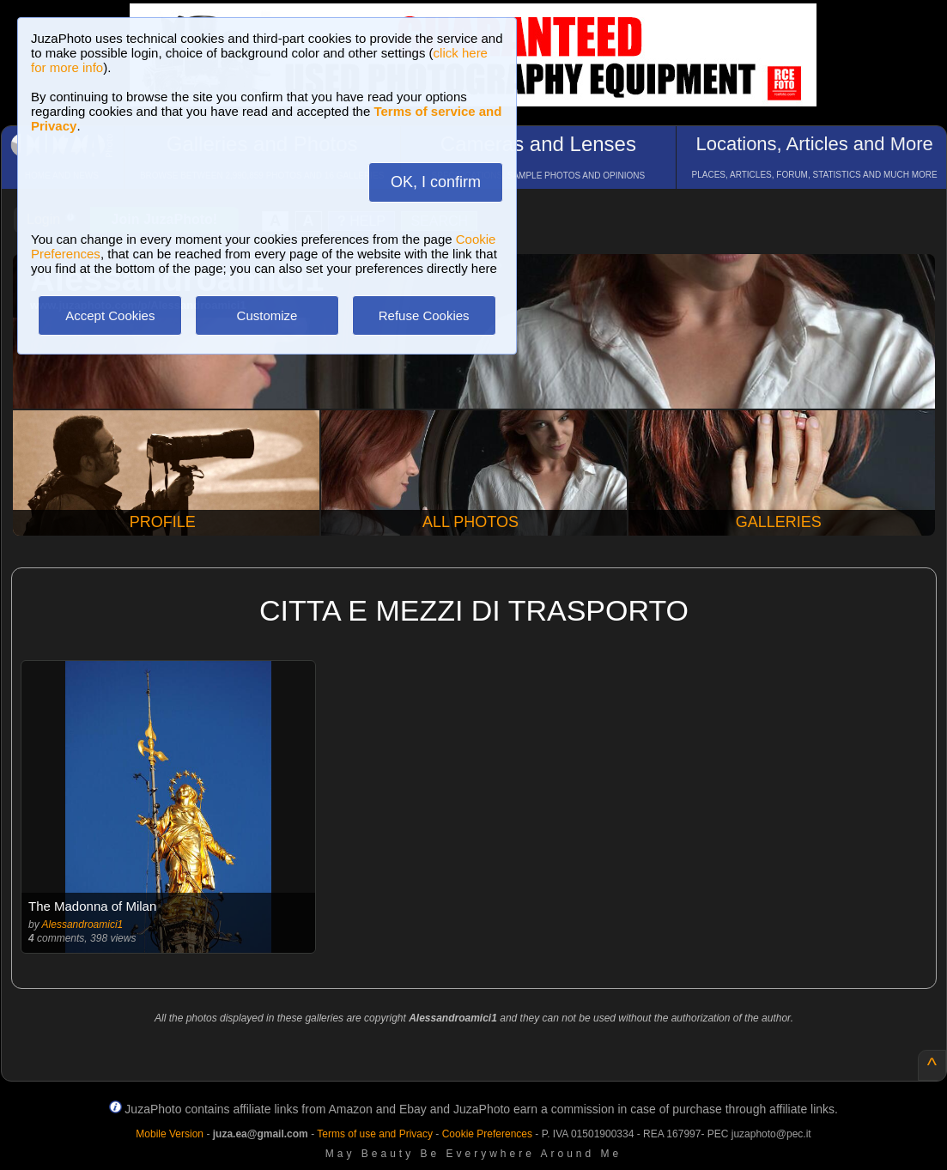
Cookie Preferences (487, 1134)
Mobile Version (169, 1134)
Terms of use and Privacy (375, 1134)
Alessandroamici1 (83, 924)
